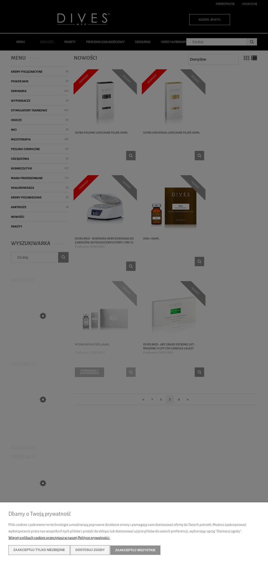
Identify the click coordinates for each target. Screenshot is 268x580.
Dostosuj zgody (90, 550)
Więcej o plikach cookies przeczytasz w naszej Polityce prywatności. (59, 538)
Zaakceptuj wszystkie (135, 550)
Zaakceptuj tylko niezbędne (39, 550)
